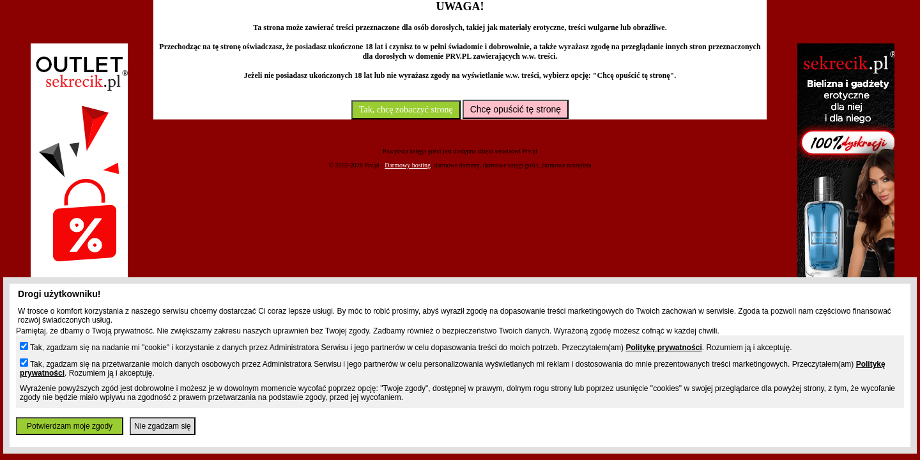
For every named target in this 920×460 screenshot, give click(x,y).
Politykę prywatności (663, 347)
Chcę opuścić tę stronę (515, 109)
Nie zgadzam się (162, 426)
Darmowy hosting (408, 165)
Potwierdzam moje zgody (69, 426)
